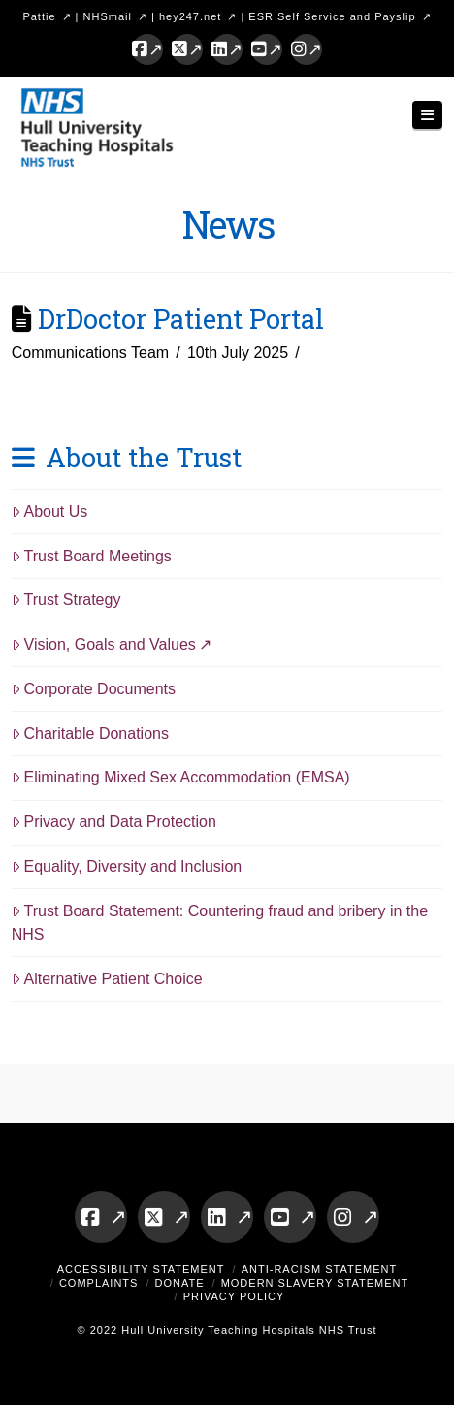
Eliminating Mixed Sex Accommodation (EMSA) (181, 777)
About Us (50, 511)
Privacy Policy (234, 1296)
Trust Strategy (66, 599)
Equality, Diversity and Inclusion (127, 866)
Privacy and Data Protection (114, 822)
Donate (180, 1283)
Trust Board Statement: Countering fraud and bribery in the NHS (220, 922)
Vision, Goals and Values (104, 644)
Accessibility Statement (141, 1269)
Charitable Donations (90, 733)
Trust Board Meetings (92, 556)
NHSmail (107, 16)
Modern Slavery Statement (315, 1283)
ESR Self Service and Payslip (331, 16)
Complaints (99, 1283)
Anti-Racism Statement (320, 1269)
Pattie (38, 16)
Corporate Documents (94, 689)
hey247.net (190, 16)
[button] (427, 115)
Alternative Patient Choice (107, 979)
